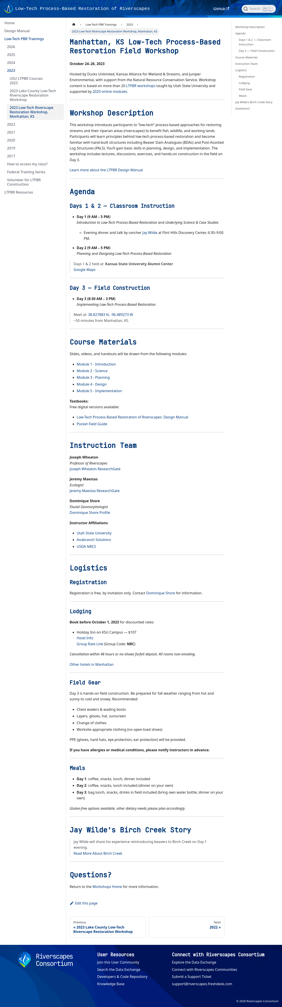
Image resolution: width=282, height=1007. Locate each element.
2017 (11, 156)
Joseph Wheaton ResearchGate (95, 468)
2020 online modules (110, 91)
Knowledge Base (110, 983)
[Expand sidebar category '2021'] (59, 132)
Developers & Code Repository (122, 976)
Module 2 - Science (92, 370)
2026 (11, 46)
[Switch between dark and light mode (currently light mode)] (235, 8)
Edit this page (84, 903)
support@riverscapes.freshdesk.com (202, 983)
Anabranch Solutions (94, 539)
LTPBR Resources (18, 192)
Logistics (241, 70)
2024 (11, 62)
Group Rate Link (90, 643)
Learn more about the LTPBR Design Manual (106, 170)
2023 (11, 70)
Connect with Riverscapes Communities (204, 969)
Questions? (242, 108)
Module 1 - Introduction (96, 364)
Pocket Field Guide (92, 423)
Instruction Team (246, 64)
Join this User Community (118, 962)
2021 (11, 132)
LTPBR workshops (140, 85)
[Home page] (74, 24)
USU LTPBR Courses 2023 (26, 80)
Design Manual (17, 30)
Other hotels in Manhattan (91, 664)
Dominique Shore (160, 593)
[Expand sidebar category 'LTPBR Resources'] (59, 192)
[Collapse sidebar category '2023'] (59, 70)
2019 (11, 148)
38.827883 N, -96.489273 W (110, 314)
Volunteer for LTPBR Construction (24, 182)
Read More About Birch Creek (98, 853)
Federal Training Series (26, 172)
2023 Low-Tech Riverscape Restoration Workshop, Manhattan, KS (31, 112)
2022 (11, 124)
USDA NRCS (86, 546)
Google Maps (84, 269)
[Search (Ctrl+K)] (259, 9)
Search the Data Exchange (118, 969)
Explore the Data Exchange (194, 962)
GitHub (221, 8)
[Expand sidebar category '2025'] (59, 54)
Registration (247, 76)
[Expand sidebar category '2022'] (59, 124)
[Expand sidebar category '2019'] (59, 148)
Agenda (240, 33)
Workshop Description (250, 27)
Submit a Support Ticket (191, 976)
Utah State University (94, 533)
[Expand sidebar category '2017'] (59, 156)
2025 (11, 54)
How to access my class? (27, 164)
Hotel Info (85, 638)
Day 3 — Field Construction (257, 51)
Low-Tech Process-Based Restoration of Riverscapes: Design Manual (132, 417)
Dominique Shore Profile (90, 512)
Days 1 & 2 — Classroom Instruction (255, 42)
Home (9, 23)
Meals (243, 96)
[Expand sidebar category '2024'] (59, 62)
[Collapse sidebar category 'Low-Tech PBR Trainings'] (59, 38)
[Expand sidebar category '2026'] (59, 46)
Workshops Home (107, 886)
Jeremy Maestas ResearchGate (95, 490)
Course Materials (246, 57)
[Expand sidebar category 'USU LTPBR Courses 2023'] (59, 80)
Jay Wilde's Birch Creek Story (254, 102)
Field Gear (245, 89)
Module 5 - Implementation (99, 390)
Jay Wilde (149, 232)
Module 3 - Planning (93, 377)
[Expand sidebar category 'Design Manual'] (59, 30)
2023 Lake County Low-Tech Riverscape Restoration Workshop (33, 95)
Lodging (244, 83)
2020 (11, 140)
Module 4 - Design (92, 384)
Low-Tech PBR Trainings (24, 38)
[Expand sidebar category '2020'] (59, 140)
